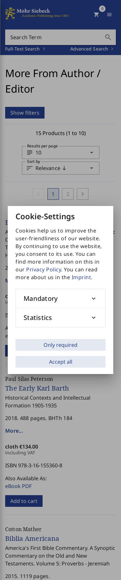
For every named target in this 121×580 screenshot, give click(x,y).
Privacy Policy (43, 269)
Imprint (81, 277)
